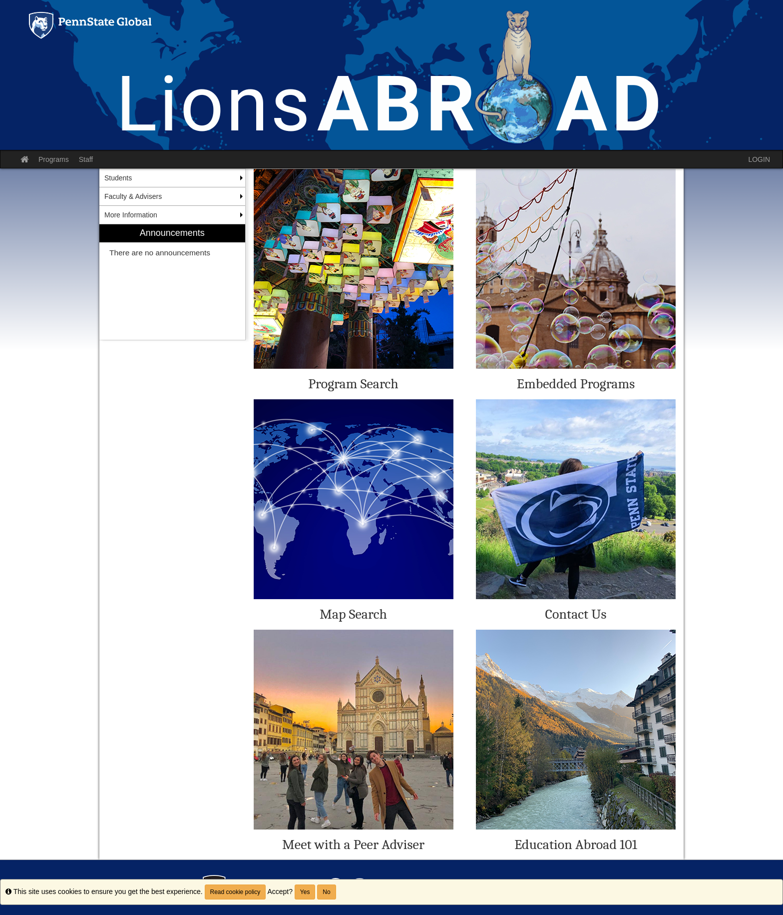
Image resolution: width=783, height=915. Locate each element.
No (326, 892)
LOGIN (759, 159)
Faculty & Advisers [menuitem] (133, 196)
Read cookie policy (235, 892)
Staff (86, 159)
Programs (53, 159)
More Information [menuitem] (130, 215)
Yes (305, 892)
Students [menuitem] (118, 178)
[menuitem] (172, 282)
